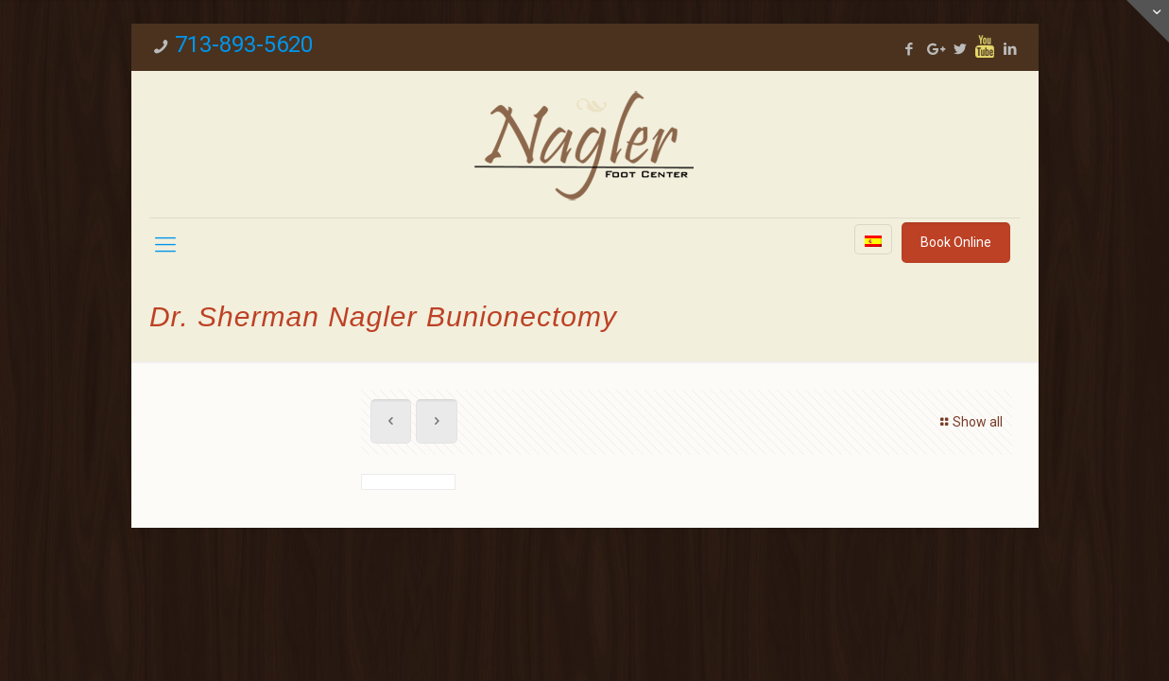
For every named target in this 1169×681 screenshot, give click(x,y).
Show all (969, 421)
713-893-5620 (244, 44)
